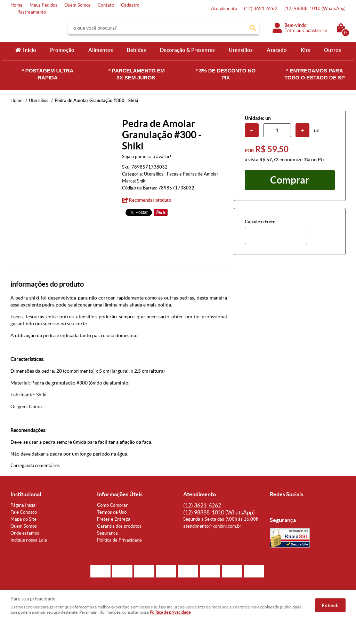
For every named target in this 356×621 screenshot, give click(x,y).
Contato (106, 5)
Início (29, 50)
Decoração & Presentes (187, 50)
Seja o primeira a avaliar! (146, 156)
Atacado (277, 50)
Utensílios (241, 50)
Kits (305, 50)
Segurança (107, 533)
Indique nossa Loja (28, 540)
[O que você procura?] (252, 28)
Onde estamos (24, 533)
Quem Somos (77, 5)
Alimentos (100, 50)
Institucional (25, 494)
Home (16, 5)
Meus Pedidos (43, 5)
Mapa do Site (23, 519)
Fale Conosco (23, 512)
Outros (332, 50)
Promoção (62, 50)
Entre (290, 30)
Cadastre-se (314, 30)
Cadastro (130, 5)
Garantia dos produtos (119, 526)
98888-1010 (315, 8)
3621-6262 (260, 8)
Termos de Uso (112, 512)
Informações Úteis (120, 494)
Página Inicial (23, 505)
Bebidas (136, 50)
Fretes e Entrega (113, 519)
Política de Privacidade (119, 540)
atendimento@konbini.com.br (212, 526)
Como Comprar (112, 505)
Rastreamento (31, 12)
